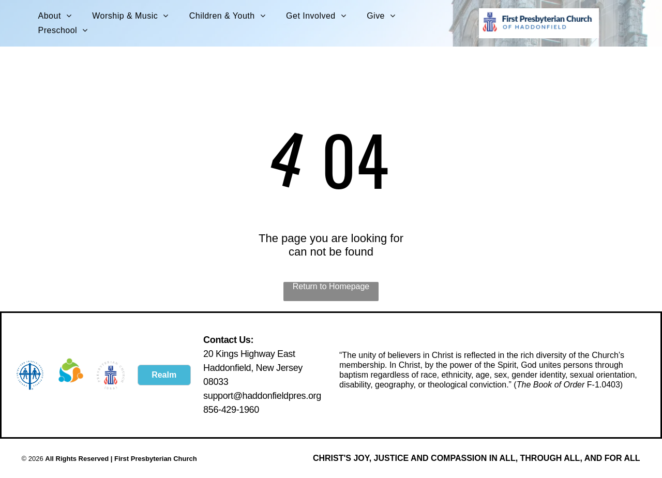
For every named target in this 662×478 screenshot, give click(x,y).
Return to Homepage (331, 286)
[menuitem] (55, 16)
